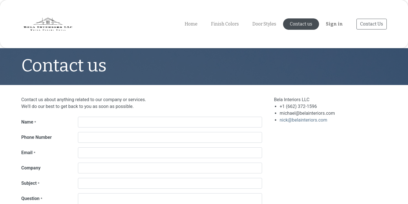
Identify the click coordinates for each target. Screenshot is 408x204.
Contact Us (371, 24)
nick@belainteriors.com (303, 120)
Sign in (334, 24)
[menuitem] (191, 24)
